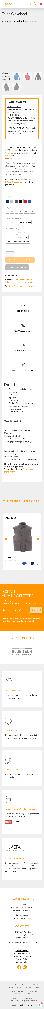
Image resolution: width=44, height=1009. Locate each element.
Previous (6, 539)
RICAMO (9, 182)
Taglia (8, 207)
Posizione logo (13, 228)
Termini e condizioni (22, 956)
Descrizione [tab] (23, 311)
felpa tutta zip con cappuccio (26, 286)
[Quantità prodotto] (10, 254)
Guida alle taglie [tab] (23, 331)
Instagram (9, 471)
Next (38, 539)
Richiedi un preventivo (17, 267)
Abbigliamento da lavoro (24, 279)
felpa (11, 286)
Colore (9, 196)
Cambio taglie (22, 950)
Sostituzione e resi (22, 953)
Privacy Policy (22, 959)
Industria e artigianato (24, 282)
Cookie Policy (22, 962)
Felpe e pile (10, 282)
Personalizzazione (14, 217)
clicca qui (18, 182)
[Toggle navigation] (29, 3)
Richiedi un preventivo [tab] (22, 370)
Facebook (27, 469)
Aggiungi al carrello (20, 260)
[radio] (7, 201)
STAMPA (9, 153)
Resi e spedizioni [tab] (23, 350)
